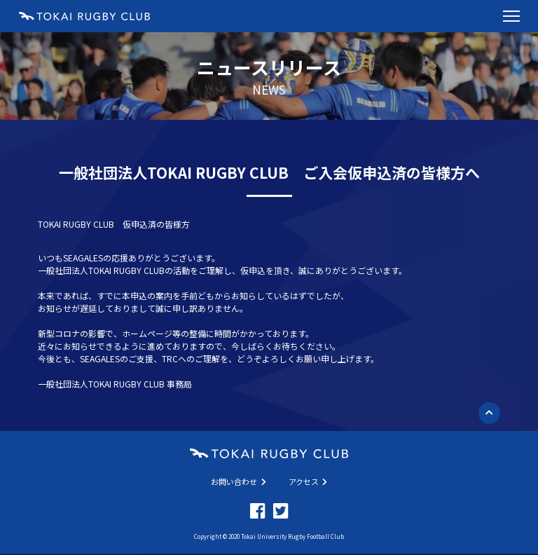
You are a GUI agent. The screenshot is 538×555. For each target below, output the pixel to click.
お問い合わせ (238, 481)
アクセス (308, 481)
